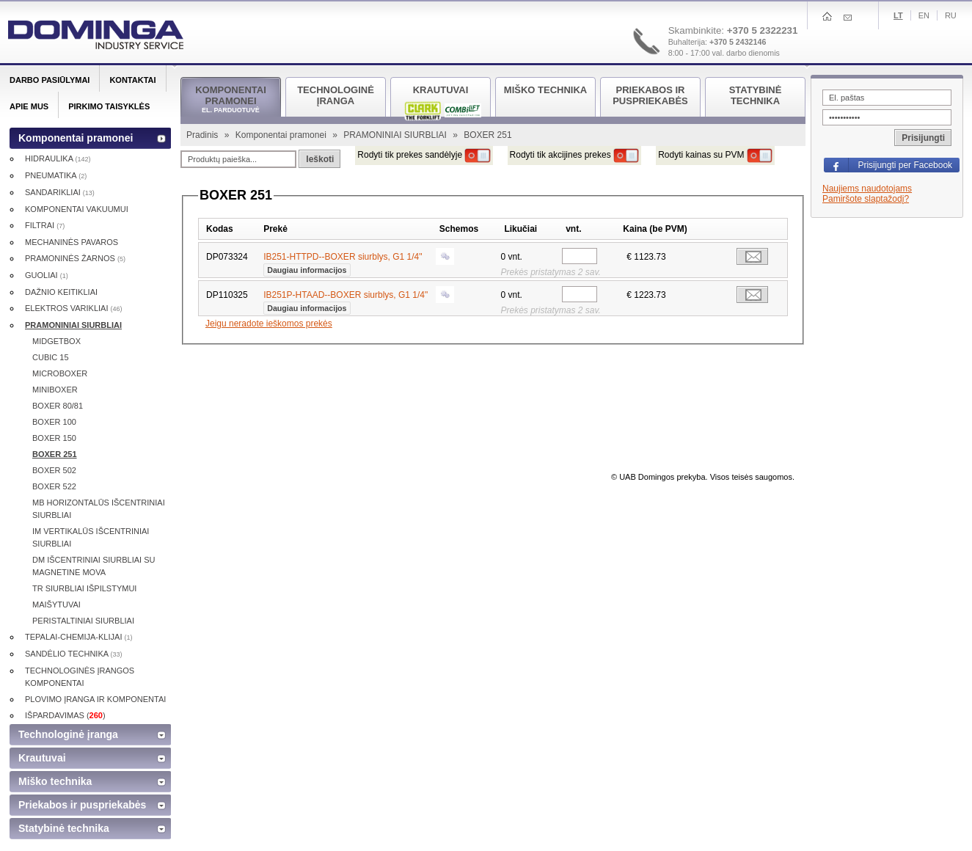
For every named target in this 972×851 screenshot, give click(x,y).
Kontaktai (132, 80)
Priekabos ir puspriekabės (82, 805)
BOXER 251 (54, 454)
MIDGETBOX (56, 341)
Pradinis (203, 135)
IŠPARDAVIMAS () (65, 715)
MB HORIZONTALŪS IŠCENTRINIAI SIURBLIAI (98, 508)
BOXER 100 (54, 421)
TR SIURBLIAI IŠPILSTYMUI (84, 588)
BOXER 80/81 (57, 405)
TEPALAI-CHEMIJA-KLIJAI (79, 636)
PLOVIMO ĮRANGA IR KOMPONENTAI (95, 699)
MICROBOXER (59, 373)
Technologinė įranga (68, 734)
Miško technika (55, 781)
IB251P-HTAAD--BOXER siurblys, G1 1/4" (345, 300)
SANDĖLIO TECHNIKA (74, 653)
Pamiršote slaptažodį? (865, 199)
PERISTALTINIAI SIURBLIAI (83, 620)
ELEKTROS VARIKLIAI (74, 308)
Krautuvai (42, 758)
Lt (898, 15)
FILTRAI (45, 225)
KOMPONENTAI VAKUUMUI (76, 209)
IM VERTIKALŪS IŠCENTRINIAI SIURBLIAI (90, 537)
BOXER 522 (54, 486)
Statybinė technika (63, 828)
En (923, 15)
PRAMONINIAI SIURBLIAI (396, 135)
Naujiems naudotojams (867, 188)
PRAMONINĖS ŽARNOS (75, 258)
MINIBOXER (55, 389)
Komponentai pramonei (282, 135)
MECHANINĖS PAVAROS (71, 242)
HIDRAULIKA (57, 158)
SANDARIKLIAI (60, 192)
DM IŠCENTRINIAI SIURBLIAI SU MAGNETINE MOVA (93, 566)
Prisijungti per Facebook (905, 165)
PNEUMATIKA (56, 175)
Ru (951, 15)
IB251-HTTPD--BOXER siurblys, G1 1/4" (342, 262)
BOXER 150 (54, 438)
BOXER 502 (54, 470)
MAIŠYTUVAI (56, 604)
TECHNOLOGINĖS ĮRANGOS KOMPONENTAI (79, 676)
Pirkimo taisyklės (109, 106)
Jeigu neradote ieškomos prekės (268, 323)
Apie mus (29, 106)
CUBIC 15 (50, 357)
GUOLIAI (46, 275)
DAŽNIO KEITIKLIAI (61, 292)
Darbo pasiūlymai (49, 80)
